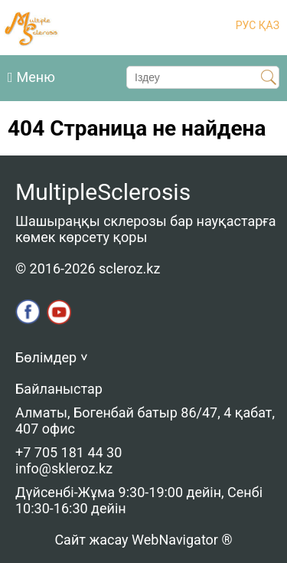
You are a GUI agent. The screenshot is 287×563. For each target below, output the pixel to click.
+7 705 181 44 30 (68, 452)
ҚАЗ (267, 25)
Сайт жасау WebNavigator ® (143, 540)
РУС (246, 25)
